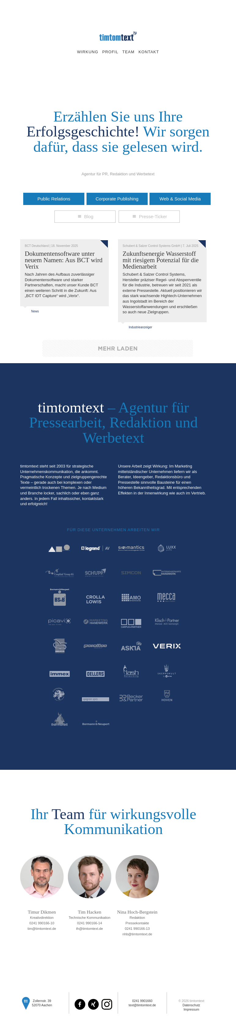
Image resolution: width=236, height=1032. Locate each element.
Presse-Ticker (149, 216)
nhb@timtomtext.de (137, 934)
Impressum (191, 1009)
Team (128, 52)
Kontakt (148, 52)
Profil (110, 52)
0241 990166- (41, 923)
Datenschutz (191, 1005)
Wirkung (87, 52)
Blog (84, 216)
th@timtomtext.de (89, 928)
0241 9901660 (142, 1001)
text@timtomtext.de (142, 1005)
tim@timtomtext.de (42, 928)
